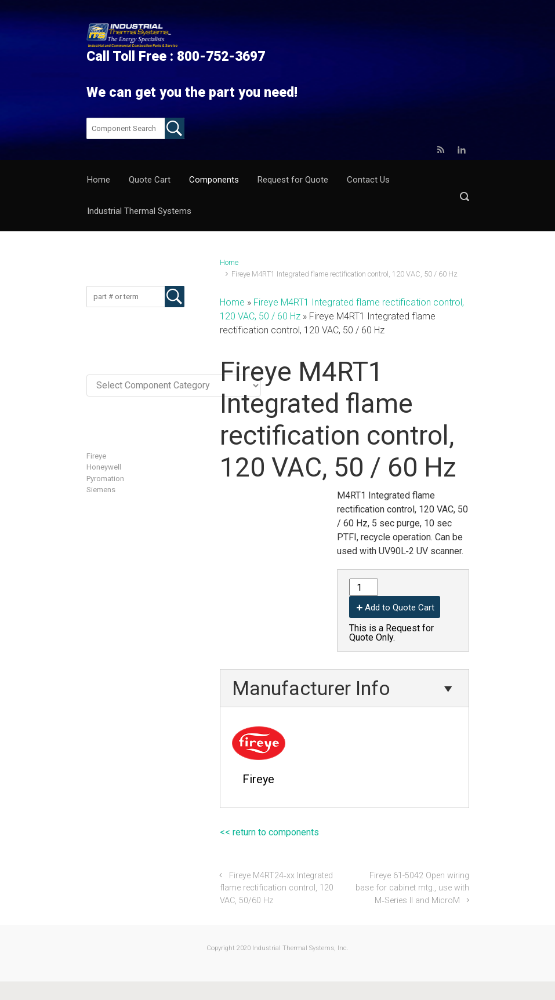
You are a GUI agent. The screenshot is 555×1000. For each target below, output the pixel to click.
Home (229, 262)
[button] (464, 196)
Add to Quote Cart (399, 607)
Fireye (96, 456)
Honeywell (103, 467)
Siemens (100, 489)
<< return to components (269, 832)
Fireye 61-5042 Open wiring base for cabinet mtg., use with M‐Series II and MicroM (412, 888)
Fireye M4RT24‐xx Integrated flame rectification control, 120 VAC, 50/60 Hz (276, 888)
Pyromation (105, 478)
